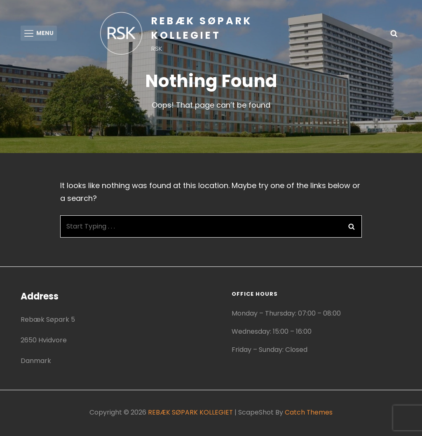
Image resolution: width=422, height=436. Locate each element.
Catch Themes (309, 413)
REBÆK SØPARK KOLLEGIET (190, 413)
